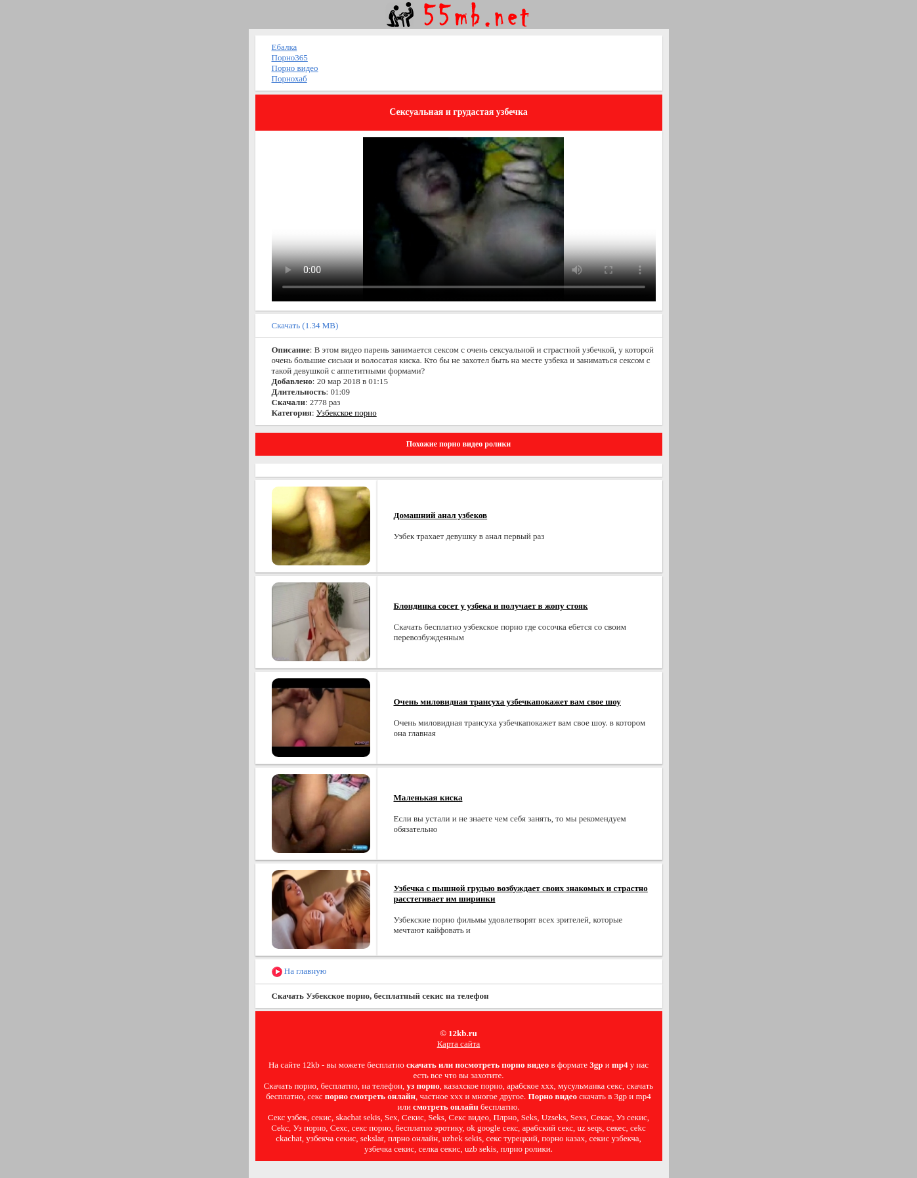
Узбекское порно (346, 413)
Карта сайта (458, 1044)
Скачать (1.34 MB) (305, 325)
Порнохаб (289, 78)
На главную (299, 971)
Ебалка (284, 47)
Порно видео (295, 68)
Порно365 (290, 57)
